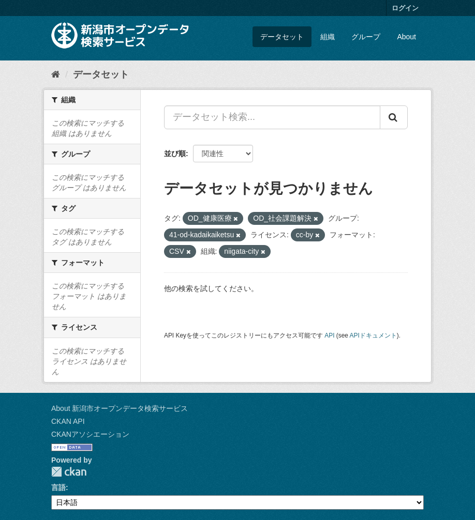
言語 (58, 487)
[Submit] (394, 117)
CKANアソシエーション (90, 434)
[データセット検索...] (272, 117)
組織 (327, 37)
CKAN (68, 471)
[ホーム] (55, 74)
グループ (365, 37)
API (329, 335)
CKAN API (68, 421)
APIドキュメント (373, 335)
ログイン (405, 8)
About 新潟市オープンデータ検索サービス (119, 408)
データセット (282, 37)
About (406, 37)
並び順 (175, 153)
